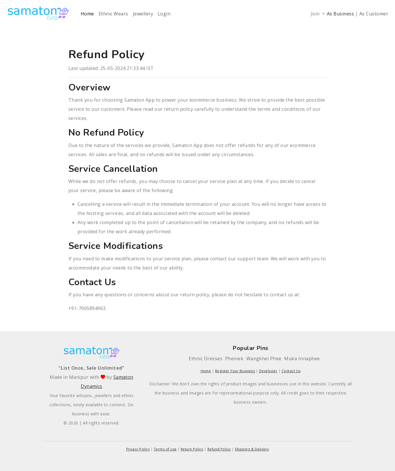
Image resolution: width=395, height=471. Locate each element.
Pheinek (234, 358)
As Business (341, 14)
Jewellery (143, 14)
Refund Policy (219, 449)
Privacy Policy (138, 449)
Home (87, 14)
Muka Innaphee (302, 358)
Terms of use (165, 449)
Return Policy (192, 449)
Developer (268, 371)
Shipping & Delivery (252, 449)
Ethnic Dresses (205, 358)
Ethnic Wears (113, 14)
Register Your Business (235, 371)
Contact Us (291, 371)
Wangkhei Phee (264, 358)
